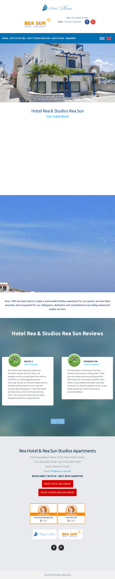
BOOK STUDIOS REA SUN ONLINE (57, 492)
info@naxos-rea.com (60, 471)
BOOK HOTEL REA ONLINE (57, 484)
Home (5, 38)
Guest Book (57, 38)
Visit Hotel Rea (17, 38)
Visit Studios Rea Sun (38, 38)
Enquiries (70, 38)
